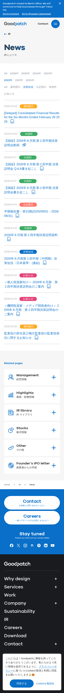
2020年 (30, 80)
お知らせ (9, 94)
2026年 (14, 73)
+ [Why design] (55, 579)
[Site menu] (55, 23)
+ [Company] (55, 603)
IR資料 (52, 87)
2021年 (19, 80)
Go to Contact (11, 14)
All (5, 73)
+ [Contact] (55, 644)
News (32, 485)
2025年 (25, 73)
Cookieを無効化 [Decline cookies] (45, 683)
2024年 (37, 73)
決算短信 (28, 87)
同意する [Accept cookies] (22, 683)
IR (20, 485)
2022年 (8, 80)
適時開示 (15, 87)
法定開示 (41, 87)
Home (7, 485)
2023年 (48, 73)
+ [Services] (55, 587)
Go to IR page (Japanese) (36, 14)
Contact (43, 24)
